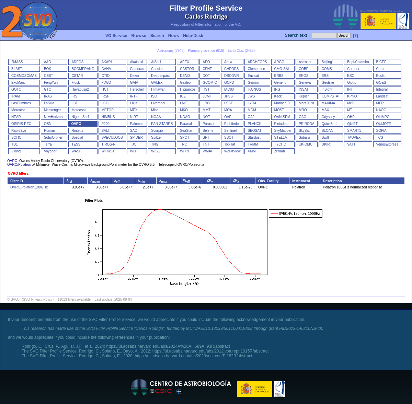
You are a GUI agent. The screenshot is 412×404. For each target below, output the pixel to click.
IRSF (106, 96)
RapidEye (18, 130)
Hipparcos (187, 89)
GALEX (156, 82)
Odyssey (328, 117)
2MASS (17, 62)
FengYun (51, 82)
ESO (350, 76)
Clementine (256, 69)
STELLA (280, 137)
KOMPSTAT (331, 96)
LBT (74, 103)
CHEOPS (231, 69)
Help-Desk (193, 35)
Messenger (52, 110)
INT (350, 89)
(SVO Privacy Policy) (38, 299)
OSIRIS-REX (21, 124)
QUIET (352, 124)
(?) (355, 35)
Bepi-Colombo (358, 62)
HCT (105, 89)
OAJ (251, 117)
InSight (327, 89)
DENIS (185, 76)
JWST (252, 96)
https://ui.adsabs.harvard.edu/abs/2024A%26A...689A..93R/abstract (168, 346)
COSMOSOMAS (24, 76)
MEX (134, 110)
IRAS (48, 96)
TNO (183, 144)
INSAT (304, 89)
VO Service (116, 35)
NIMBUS (108, 117)
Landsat (382, 96)
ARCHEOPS (257, 62)
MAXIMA (328, 103)
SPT (206, 137)
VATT (351, 144)
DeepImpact (160, 76)
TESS (75, 144)
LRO (206, 103)
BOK (47, 69)
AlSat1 (156, 62)
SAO (133, 130)
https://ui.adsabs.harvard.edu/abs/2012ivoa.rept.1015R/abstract (210, 351)
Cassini (156, 69)
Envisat (253, 76)
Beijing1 (328, 62)
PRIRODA (306, 124)
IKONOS (254, 89)
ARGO (279, 62)
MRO (303, 110)
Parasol (208, 124)
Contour (353, 69)
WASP (76, 151)
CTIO (106, 76)
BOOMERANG (82, 69)
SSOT (228, 137)
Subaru (304, 137)
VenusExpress (387, 144)
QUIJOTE (383, 124)
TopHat (229, 144)
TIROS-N (109, 144)
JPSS (228, 96)
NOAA (156, 117)
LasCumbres (21, 103)
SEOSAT (254, 130)
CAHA (106, 69)
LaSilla (49, 103)
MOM (252, 110)
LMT (183, 103)
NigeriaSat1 (80, 117)
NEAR (16, 117)
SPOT (184, 137)
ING (277, 89)
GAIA (134, 82)
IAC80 (229, 89)
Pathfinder (232, 124)
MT (349, 110)
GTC (47, 89)
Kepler (304, 96)
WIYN (184, 151)
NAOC (381, 110)
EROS (303, 76)
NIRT (134, 117)
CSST (48, 76)
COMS (327, 69)
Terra (48, 144)
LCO (105, 103)
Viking (16, 151)
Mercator (18, 110)
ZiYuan (279, 151)
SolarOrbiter (53, 137)
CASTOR (187, 69)
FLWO (106, 82)
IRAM (15, 96)
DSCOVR (231, 76)
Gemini (253, 82)
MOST (279, 110)
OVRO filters (18, 173)
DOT (206, 76)
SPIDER (136, 137)
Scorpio (157, 130)
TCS (379, 137)
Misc (154, 110)
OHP (351, 117)
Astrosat (305, 62)
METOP (108, 110)
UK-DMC (305, 144)
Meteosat (78, 110)
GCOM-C (210, 82)
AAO (47, 62)
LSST (228, 103)
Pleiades (280, 124)
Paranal (186, 124)
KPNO (352, 96)
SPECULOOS (112, 137)
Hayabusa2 (80, 89)
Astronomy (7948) (170, 51)
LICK (134, 103)
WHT (134, 151)
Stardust (254, 137)
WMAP (208, 151)
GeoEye (328, 82)
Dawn (134, 76)
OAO (302, 117)
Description (332, 181)
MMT (206, 110)
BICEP (381, 62)
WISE (155, 151)
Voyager (50, 151)
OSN (48, 124)
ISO (154, 96)
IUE (183, 96)
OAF (227, 117)
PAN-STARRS (162, 124)
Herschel (137, 89)
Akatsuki (136, 62)
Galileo (185, 82)
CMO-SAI (281, 69)
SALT (106, 130)
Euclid (381, 76)
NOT (206, 117)
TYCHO (280, 144)
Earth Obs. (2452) (241, 51)
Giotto (351, 82)
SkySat (304, 130)
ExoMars (18, 82)
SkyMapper (283, 130)
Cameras (137, 69)
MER (380, 103)
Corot (380, 69)
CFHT (207, 69)
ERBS (279, 76)
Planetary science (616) (206, 51)
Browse (138, 35)
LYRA (252, 103)
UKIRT (327, 144)
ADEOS (77, 62)
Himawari (158, 89)
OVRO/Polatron (19, 164)
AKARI (107, 62)
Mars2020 (306, 103)
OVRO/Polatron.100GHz (29, 187)
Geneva (305, 82)
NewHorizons (54, 117)
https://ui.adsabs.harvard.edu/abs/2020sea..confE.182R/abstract (193, 356)
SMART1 (354, 130)
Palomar (136, 124)
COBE (303, 69)
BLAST (16, 69)
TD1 (14, 144)
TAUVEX (353, 137)
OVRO (76, 124)
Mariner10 (282, 103)
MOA (228, 110)
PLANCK (254, 124)
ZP (210, 180)
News (173, 35)
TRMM (253, 144)
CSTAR (77, 76)
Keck (278, 96)
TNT (206, 144)
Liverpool (158, 103)
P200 (106, 124)
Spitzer (156, 137)
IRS (74, 96)
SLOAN (327, 130)
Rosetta (77, 130)
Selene (208, 130)
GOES (381, 82)
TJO (133, 144)
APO (206, 62)
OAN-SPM (282, 117)
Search (157, 35)
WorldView (232, 151)
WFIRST (108, 151)
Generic (280, 82)
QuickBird (329, 124)
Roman (49, 130)
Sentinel (230, 130)
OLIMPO (383, 117)
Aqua (228, 62)
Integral (382, 89)
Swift (325, 137)
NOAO (185, 117)
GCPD (229, 82)
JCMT (207, 96)
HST (206, 89)
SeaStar (186, 130)
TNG (154, 144)
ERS (325, 76)
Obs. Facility (268, 181)
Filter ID (16, 181)
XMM (251, 151)
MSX (325, 110)
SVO (14, 299)
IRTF (134, 96)
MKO (184, 110)
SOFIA (381, 130)
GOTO (16, 89)
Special (77, 137)
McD (350, 103)
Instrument (301, 181)
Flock (75, 82)
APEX (184, 62)
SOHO (16, 137)
